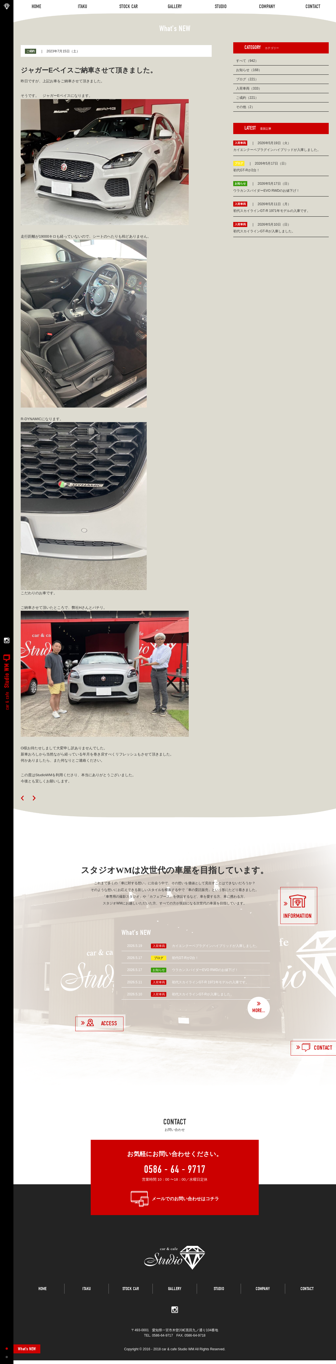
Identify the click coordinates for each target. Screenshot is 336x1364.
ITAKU (86, 1295)
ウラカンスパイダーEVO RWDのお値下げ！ (205, 970)
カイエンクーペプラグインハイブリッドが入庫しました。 (215, 946)
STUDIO (219, 1295)
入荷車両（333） (249, 88)
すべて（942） (247, 61)
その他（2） (245, 107)
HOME (42, 1295)
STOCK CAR (130, 1295)
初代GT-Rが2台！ (185, 958)
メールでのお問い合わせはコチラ (185, 1198)
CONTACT (307, 1295)
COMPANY (263, 1295)
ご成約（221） (247, 98)
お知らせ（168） (249, 70)
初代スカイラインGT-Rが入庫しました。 (203, 994)
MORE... (258, 1011)
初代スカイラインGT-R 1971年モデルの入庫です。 (210, 982)
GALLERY (174, 1295)
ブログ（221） (247, 79)
